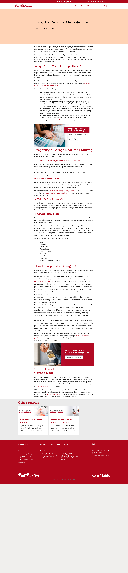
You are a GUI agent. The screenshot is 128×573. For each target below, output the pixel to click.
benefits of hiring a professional (57, 193)
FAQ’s (106, 6)
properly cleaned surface (43, 281)
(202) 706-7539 (103, 1)
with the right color (62, 120)
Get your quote (64, 1)
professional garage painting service (62, 191)
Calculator (43, 444)
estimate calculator (43, 386)
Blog (111, 6)
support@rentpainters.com (101, 455)
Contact (93, 6)
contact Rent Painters (54, 394)
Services (75, 6)
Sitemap (67, 444)
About (100, 6)
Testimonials (85, 6)
